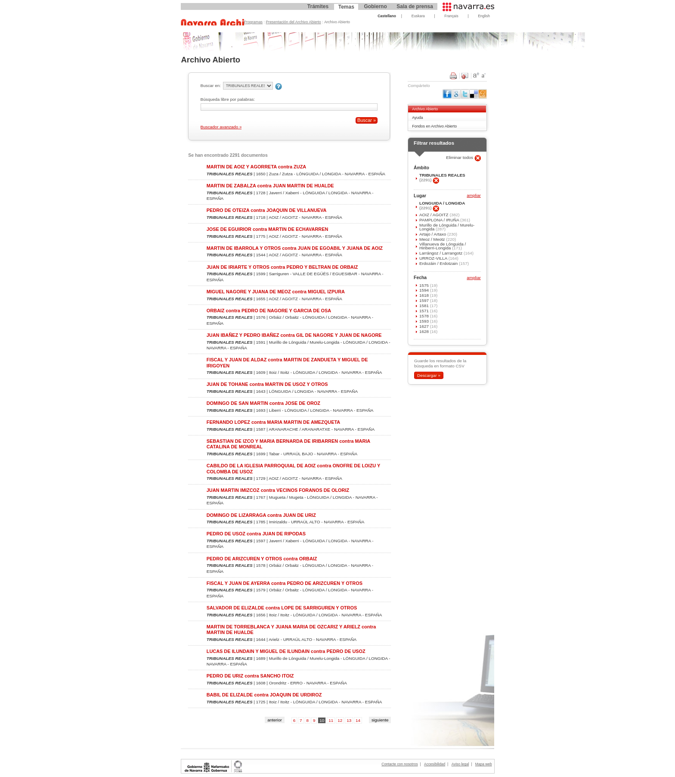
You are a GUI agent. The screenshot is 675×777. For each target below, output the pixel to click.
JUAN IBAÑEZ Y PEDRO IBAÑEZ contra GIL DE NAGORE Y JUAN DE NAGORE (294, 335)
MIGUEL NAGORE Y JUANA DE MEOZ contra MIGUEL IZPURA (276, 291)
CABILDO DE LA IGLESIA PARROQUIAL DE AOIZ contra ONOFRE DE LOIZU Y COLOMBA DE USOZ (293, 468)
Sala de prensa (414, 6)
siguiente (380, 720)
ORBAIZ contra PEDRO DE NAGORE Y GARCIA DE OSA (269, 310)
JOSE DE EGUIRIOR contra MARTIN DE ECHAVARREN (267, 229)
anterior (274, 720)
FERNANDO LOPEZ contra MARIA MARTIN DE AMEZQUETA (273, 422)
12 (340, 720)
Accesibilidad (434, 764)
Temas (346, 7)
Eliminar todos (460, 157)
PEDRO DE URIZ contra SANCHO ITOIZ (250, 675)
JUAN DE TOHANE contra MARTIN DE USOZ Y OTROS (267, 384)
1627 (424, 326)
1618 (424, 295)
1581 (424, 305)
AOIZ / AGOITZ (434, 214)
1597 (424, 300)
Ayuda (417, 117)
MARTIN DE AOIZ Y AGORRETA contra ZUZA (256, 166)
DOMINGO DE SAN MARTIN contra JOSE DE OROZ (263, 403)
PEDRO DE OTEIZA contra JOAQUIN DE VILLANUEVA (267, 210)
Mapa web (483, 764)
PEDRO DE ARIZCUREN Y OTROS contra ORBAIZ (262, 558)
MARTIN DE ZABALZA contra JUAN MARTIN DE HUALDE (270, 185)
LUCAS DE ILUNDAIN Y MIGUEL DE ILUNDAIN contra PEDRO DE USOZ (286, 651)
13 (349, 720)
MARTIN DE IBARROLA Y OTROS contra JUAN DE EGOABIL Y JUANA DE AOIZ (295, 248)
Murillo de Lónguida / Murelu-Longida (446, 227)
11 (330, 720)
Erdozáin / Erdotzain (439, 263)
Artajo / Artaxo (433, 234)
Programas (253, 22)
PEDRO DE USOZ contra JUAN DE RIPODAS (256, 533)
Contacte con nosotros (399, 764)
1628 (424, 331)
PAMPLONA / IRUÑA (439, 220)
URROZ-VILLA (434, 258)
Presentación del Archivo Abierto (293, 22)
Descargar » (428, 375)
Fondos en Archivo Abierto (434, 126)
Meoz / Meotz (432, 239)
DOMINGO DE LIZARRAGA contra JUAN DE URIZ (261, 515)
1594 (424, 290)
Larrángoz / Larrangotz (441, 253)
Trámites (317, 6)
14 (358, 720)
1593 (424, 321)
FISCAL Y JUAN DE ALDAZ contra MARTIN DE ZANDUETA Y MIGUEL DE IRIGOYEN (287, 362)
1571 (424, 310)
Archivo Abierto (425, 109)
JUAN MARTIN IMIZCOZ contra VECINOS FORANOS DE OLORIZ (278, 490)
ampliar (473, 196)
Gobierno (375, 6)
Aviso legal (460, 764)
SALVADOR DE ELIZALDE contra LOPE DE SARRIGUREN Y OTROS (282, 607)
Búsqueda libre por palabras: (228, 99)
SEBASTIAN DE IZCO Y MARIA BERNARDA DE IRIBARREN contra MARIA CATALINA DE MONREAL (288, 443)
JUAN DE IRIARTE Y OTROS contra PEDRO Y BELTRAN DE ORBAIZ (282, 267)
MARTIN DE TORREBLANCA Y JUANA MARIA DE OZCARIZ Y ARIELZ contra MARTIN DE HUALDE (291, 629)
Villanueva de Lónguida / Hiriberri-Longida (442, 246)
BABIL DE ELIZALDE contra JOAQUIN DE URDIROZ (264, 694)
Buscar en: (211, 85)
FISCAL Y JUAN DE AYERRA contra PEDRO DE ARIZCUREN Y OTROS (284, 583)
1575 (424, 285)
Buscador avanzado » (221, 126)
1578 (424, 316)
